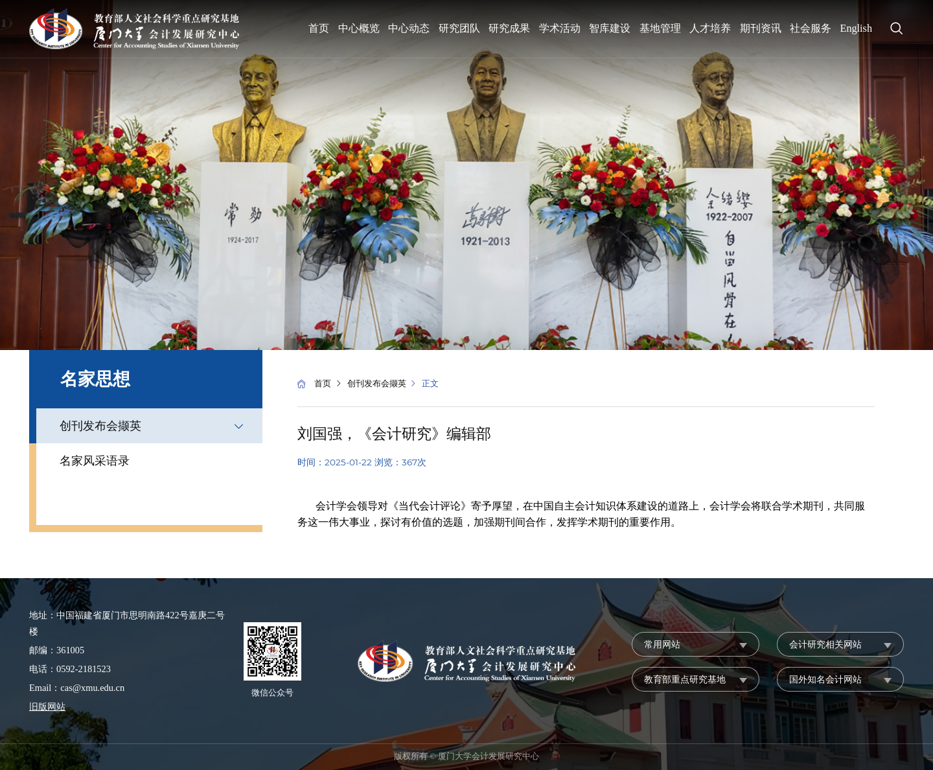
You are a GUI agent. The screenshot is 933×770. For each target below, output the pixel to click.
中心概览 (359, 28)
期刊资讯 (760, 28)
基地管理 (660, 28)
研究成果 (509, 28)
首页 (318, 28)
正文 (430, 383)
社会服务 (810, 28)
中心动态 (409, 28)
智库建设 (609, 28)
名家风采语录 (95, 460)
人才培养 (710, 28)
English (856, 28)
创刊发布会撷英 (100, 425)
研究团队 (459, 28)
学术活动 (560, 28)
